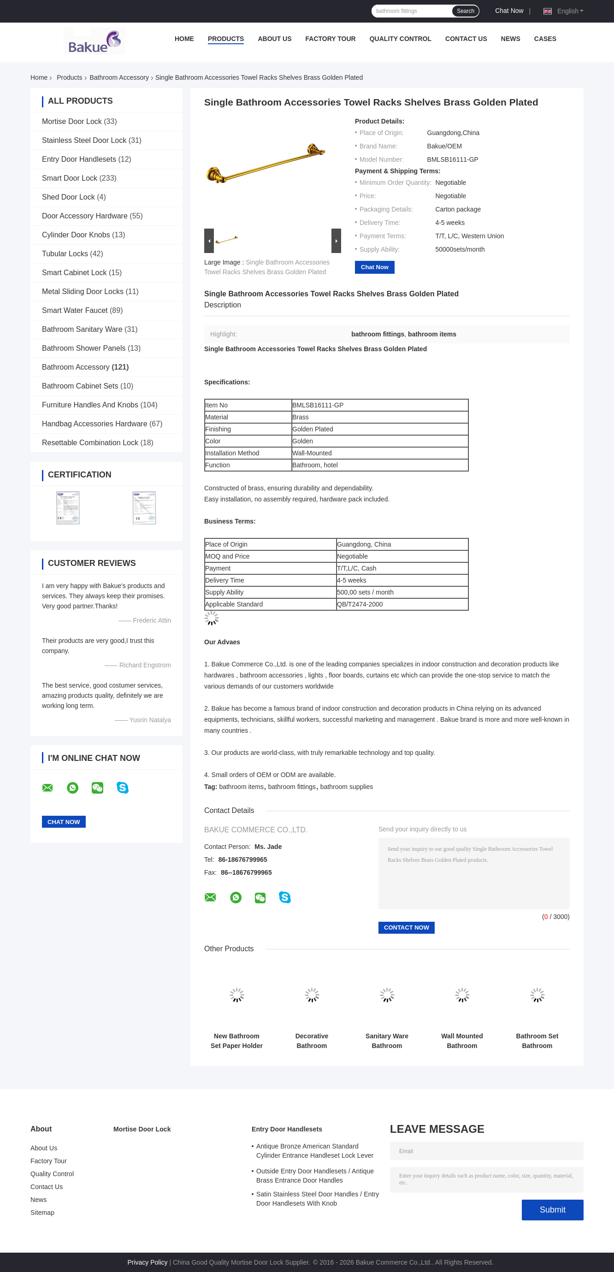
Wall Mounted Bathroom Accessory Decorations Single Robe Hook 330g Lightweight (462, 1041)
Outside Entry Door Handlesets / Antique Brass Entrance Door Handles (315, 1175)
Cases (545, 38)
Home (184, 38)
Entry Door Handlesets (79, 159)
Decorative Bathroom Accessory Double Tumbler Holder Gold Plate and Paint (312, 1041)
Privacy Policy (147, 1262)
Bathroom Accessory (119, 77)
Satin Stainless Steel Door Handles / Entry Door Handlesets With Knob (317, 1198)
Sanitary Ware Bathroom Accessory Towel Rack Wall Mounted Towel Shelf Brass (387, 1041)
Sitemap (42, 1212)
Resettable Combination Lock (90, 443)
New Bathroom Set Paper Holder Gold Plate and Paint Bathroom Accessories (237, 1041)
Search (465, 11)
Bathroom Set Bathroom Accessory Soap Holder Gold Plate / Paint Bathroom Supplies (537, 1041)
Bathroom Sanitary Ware (82, 329)
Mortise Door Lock (72, 121)
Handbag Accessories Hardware (95, 424)
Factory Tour (331, 38)
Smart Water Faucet (75, 310)
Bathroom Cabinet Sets (80, 386)
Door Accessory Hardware (85, 216)
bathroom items (241, 786)
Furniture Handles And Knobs (90, 405)
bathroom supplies (346, 786)
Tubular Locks (65, 254)
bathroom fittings (292, 786)
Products (226, 38)
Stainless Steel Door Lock (84, 140)
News (510, 38)
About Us (274, 38)
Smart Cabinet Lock (74, 273)
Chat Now (509, 10)
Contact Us (466, 38)
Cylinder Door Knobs (76, 235)
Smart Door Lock (69, 178)
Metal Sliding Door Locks (83, 291)
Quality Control (400, 38)
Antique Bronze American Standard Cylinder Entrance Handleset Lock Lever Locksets (314, 1152)
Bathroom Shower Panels (83, 348)
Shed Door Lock (68, 197)
